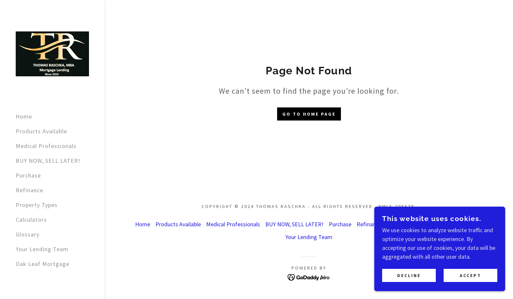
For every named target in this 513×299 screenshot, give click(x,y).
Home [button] (142, 224)
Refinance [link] (29, 190)
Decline (409, 275)
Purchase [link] (28, 175)
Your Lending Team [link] (42, 249)
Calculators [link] (31, 219)
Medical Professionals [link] (46, 146)
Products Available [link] (41, 131)
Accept (470, 275)
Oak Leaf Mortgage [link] (42, 264)
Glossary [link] (27, 234)
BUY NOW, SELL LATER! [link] (48, 160)
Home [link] (24, 116)
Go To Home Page (309, 114)
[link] (52, 53)
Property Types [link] (37, 205)
